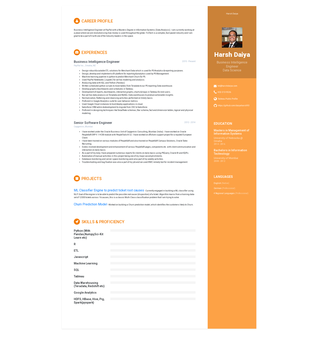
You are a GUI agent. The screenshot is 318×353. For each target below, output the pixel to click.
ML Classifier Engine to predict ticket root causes (109, 190)
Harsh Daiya (232, 14)
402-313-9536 (224, 92)
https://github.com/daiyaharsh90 (233, 105)
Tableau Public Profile (228, 99)
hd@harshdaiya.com (227, 86)
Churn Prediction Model (90, 204)
